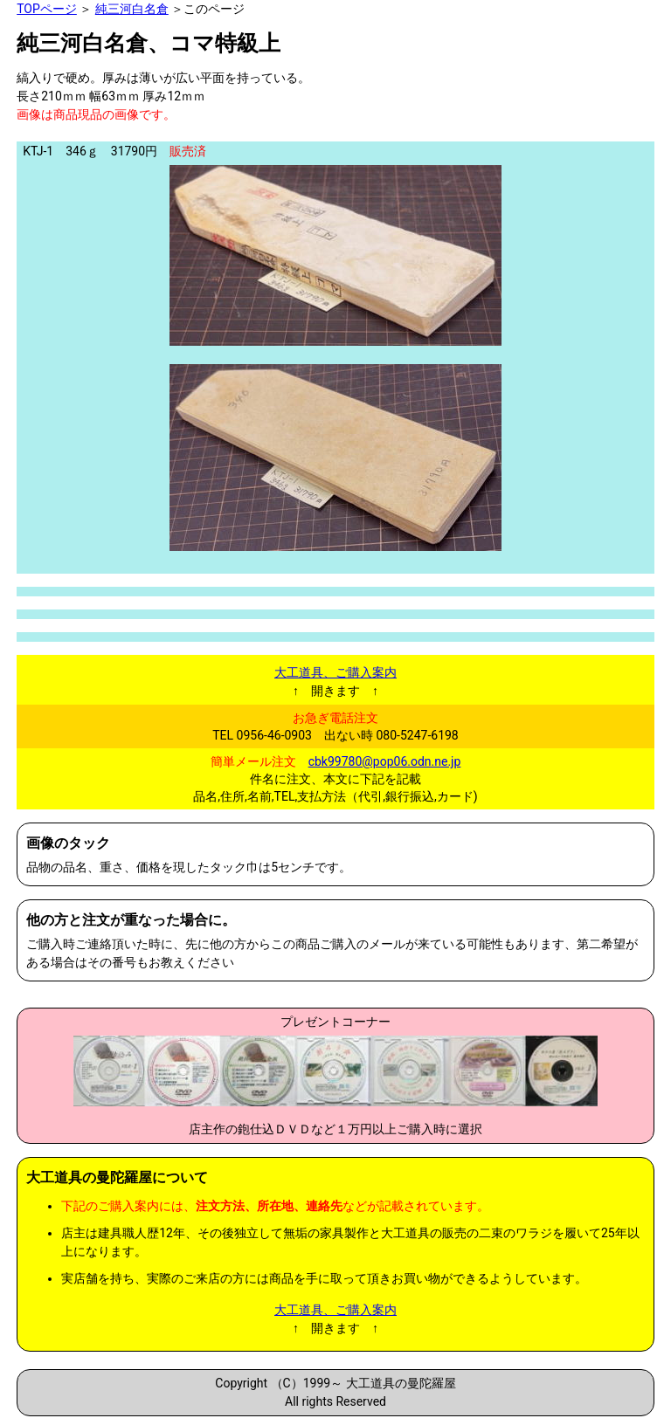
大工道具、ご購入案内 (335, 672)
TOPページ (47, 9)
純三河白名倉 (132, 9)
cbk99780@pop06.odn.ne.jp (384, 761)
